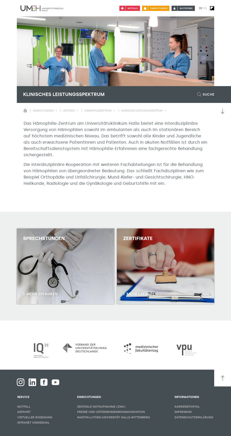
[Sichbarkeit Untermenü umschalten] (56, 110)
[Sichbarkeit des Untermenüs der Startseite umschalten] (25, 110)
